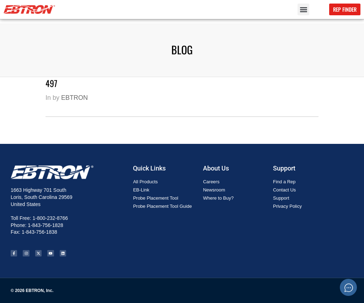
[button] (303, 9)
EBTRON (74, 97)
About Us (216, 168)
